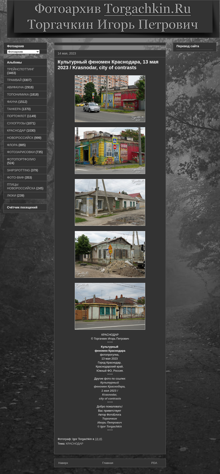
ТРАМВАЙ (14, 80)
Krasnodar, (110, 394)
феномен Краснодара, (110, 386)
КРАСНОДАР (74, 443)
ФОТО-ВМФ (15, 177)
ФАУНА (12, 101)
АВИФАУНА (15, 87)
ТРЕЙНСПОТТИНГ (20, 69)
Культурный (109, 382)
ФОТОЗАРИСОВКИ (21, 152)
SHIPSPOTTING (18, 170)
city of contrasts (110, 398)
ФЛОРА (12, 145)
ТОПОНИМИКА (18, 94)
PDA (154, 463)
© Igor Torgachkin (109, 426)
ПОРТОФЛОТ (16, 116)
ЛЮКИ (11, 195)
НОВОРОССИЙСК (20, 137)
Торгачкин (110, 418)
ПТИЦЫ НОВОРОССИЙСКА (21, 186)
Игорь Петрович (110, 422)
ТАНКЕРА (14, 109)
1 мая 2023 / (110, 390)
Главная (107, 463)
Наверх (63, 463)
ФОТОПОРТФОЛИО (21, 159)
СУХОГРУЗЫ (16, 123)
